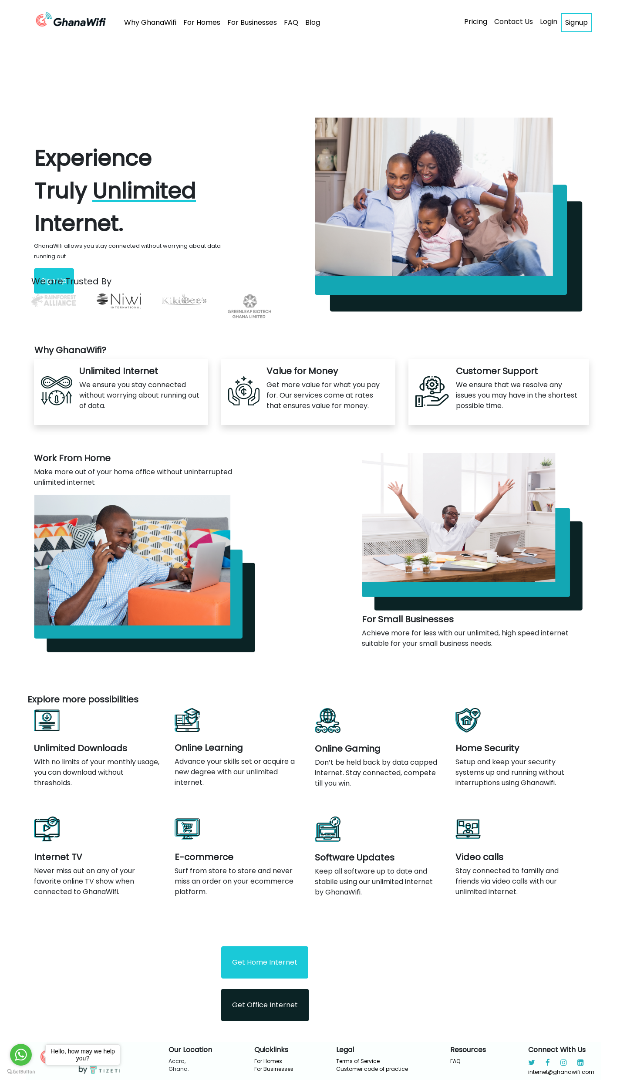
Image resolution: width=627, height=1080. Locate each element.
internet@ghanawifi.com (561, 1072)
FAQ (291, 22)
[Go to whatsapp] (21, 1055)
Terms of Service (358, 1061)
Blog (312, 22)
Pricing (475, 22)
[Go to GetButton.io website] (21, 1071)
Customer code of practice (372, 1069)
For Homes (201, 22)
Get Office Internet (265, 1005)
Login (548, 22)
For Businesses (252, 22)
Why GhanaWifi (150, 22)
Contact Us (513, 22)
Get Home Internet (264, 962)
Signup (576, 22)
